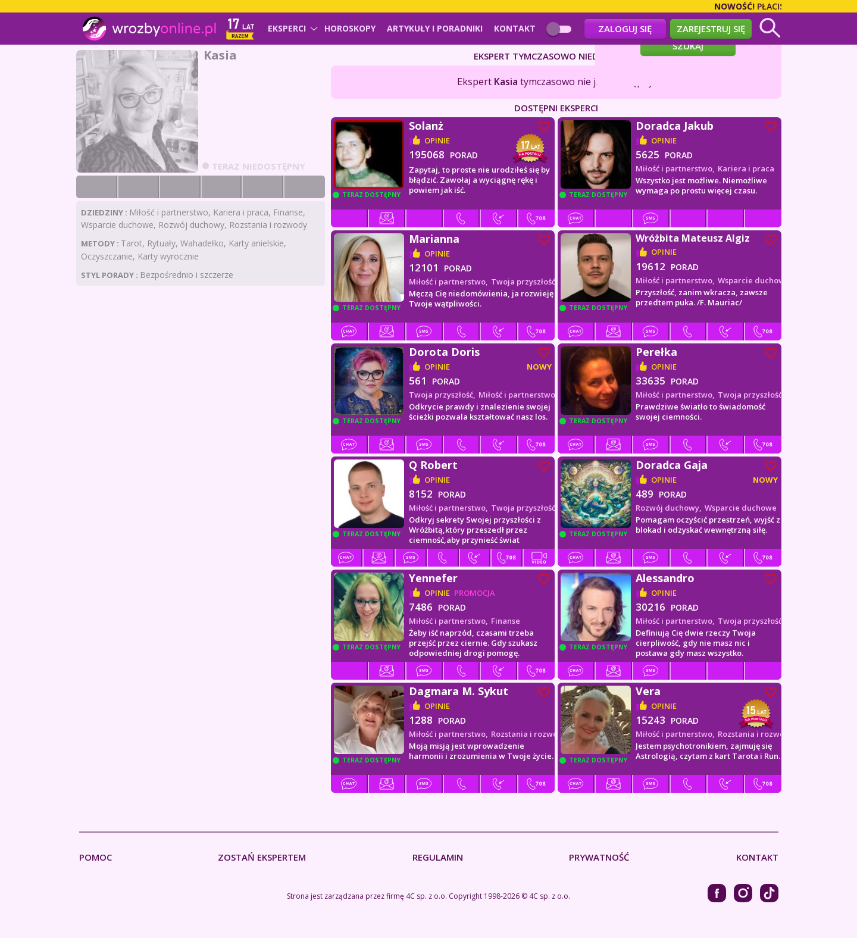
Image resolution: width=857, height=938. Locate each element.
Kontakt (515, 28)
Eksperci (287, 28)
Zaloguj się (625, 29)
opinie (437, 140)
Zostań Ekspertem (262, 858)
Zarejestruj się (711, 29)
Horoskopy (350, 28)
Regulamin (437, 858)
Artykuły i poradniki (435, 28)
